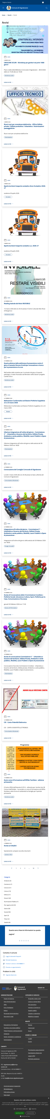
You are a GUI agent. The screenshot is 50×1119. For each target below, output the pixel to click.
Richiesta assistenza (34, 1059)
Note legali (7, 1095)
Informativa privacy (9, 1092)
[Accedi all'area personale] (43, 2)
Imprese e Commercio (34, 1008)
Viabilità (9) (7, 922)
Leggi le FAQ (31, 1056)
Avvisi (7, 57)
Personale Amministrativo (11, 1014)
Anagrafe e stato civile (34, 999)
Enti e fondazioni (8, 1008)
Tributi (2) (6, 919)
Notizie (30, 1025)
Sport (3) (6, 915)
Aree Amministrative (10, 1002)
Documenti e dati (8, 1016)
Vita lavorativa (32, 1005)
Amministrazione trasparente (12, 1086)
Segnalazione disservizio (35, 1053)
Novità (9, 15)
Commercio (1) (8, 884)
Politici (6, 1011)
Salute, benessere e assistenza (12, 1037)
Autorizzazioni (8, 1040)
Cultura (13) (7, 891)
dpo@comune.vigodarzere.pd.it (14, 1078)
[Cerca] (47, 8)
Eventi (30, 1042)
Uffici (5, 1005)
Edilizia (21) (7, 895)
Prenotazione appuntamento (36, 1050)
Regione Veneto (6, 2)
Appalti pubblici (32, 1011)
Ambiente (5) (7, 881)
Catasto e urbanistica (34, 1014)
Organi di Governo (9, 999)
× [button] (48, 1098)
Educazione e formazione (11, 1025)
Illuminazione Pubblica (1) (11, 902)
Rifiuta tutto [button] (30, 1113)
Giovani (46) (7, 898)
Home (3, 15)
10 (33, 868)
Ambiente (6, 1034)
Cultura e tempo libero (34, 1002)
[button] (14, 1109)
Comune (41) (7, 888)
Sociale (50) (7, 912)
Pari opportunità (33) (10, 905)
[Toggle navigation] (3, 8)
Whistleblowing (8, 1089)
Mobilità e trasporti (33, 1016)
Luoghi (30, 1039)
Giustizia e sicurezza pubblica (12, 1028)
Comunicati (31, 1028)
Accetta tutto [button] (19, 1113)
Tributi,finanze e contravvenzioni (13, 1031)
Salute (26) (7, 909)
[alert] (25, 1108)
